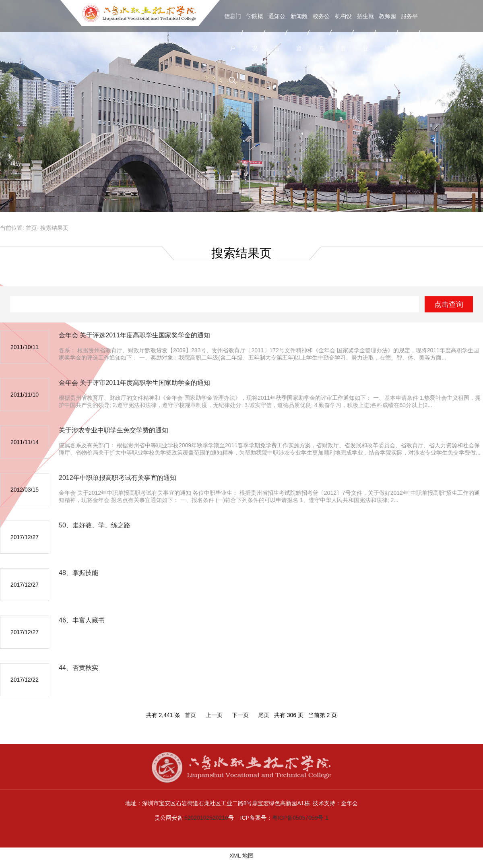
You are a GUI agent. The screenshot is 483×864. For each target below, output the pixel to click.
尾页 (263, 715)
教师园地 (387, 32)
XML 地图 (241, 855)
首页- (32, 228)
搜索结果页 (54, 228)
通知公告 (276, 32)
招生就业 (365, 32)
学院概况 (254, 32)
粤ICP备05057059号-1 (300, 817)
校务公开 (321, 32)
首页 (190, 715)
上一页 (214, 715)
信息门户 (232, 32)
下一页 (240, 715)
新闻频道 (299, 32)
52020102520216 (206, 817)
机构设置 (343, 32)
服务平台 (409, 32)
